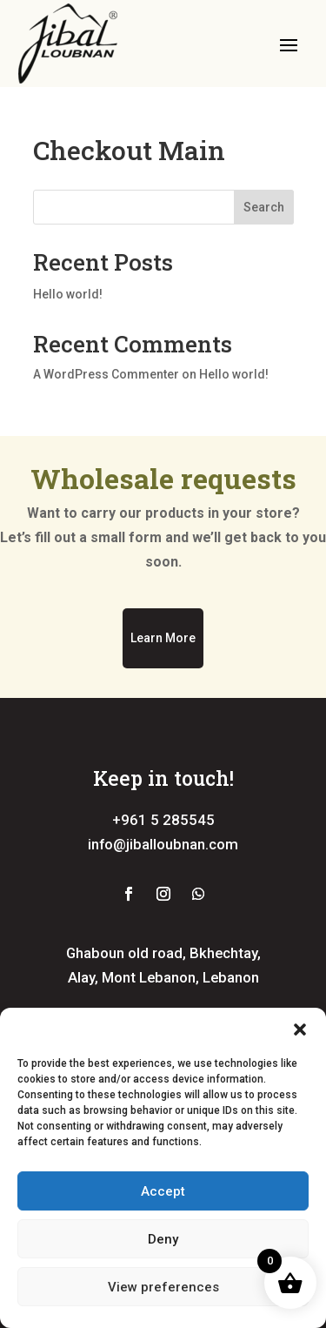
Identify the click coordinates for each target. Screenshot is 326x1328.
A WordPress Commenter (106, 374)
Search (263, 207)
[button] (300, 1029)
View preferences (163, 1287)
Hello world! (68, 294)
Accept (163, 1191)
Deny (163, 1239)
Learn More (163, 638)
